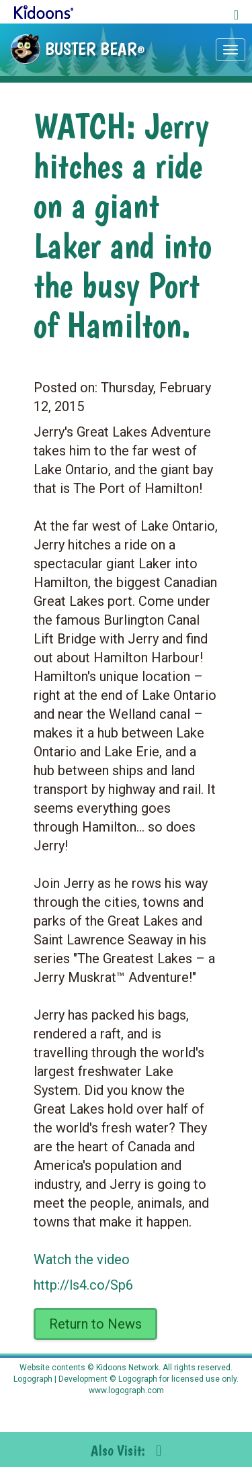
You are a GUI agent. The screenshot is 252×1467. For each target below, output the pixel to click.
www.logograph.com (126, 1390)
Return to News (95, 1324)
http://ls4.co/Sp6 (83, 1285)
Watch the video (82, 1259)
